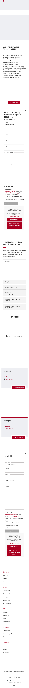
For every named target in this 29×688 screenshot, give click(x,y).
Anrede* (8, 122)
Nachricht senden (19, 387)
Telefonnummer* (9, 158)
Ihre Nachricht (9, 164)
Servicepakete (6, 591)
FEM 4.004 (5, 597)
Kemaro (5, 649)
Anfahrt (5, 578)
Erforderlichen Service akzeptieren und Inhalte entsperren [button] (14, 225)
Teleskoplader (6, 637)
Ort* (7, 146)
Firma (7, 134)
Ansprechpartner (7, 582)
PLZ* (7, 140)
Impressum (6, 612)
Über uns (5, 575)
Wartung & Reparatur (8, 594)
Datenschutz (6, 615)
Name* (7, 128)
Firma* (8, 474)
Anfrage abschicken (12, 204)
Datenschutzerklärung (12, 193)
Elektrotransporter (8, 634)
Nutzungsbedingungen (10, 191)
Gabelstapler (6, 631)
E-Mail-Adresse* (9, 152)
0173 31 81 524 (10, 429)
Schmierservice (7, 603)
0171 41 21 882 (9, 379)
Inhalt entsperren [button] (14, 219)
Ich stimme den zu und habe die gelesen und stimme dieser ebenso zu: (13, 192)
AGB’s (4, 618)
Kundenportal (6, 622)
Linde (4, 646)
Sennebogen (6, 652)
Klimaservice (6, 600)
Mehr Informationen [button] (14, 216)
